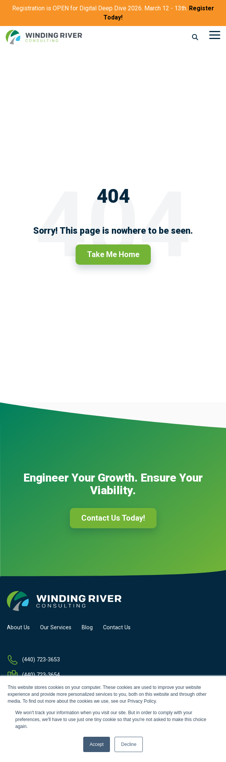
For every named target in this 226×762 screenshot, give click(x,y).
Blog (87, 628)
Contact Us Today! (113, 518)
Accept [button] (97, 744)
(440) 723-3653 (41, 659)
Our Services (55, 628)
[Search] (195, 37)
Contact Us (117, 628)
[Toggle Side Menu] (214, 34)
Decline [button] (128, 744)
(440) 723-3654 (41, 675)
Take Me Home (113, 254)
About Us (18, 628)
